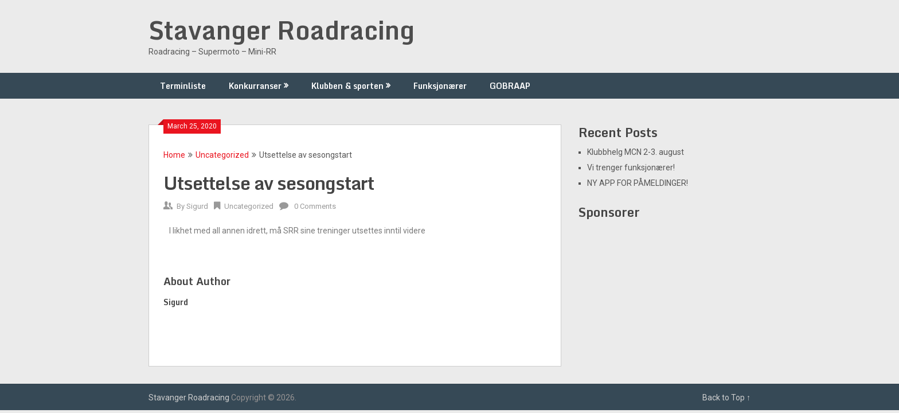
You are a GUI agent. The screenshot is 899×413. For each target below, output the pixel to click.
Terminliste (183, 85)
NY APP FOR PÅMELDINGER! (637, 183)
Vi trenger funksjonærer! (631, 167)
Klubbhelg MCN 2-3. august (635, 152)
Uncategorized (222, 154)
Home (174, 154)
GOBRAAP (510, 85)
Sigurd (197, 206)
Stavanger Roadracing (281, 29)
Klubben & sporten (347, 85)
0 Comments (315, 206)
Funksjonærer (440, 85)
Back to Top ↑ (726, 397)
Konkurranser (255, 85)
